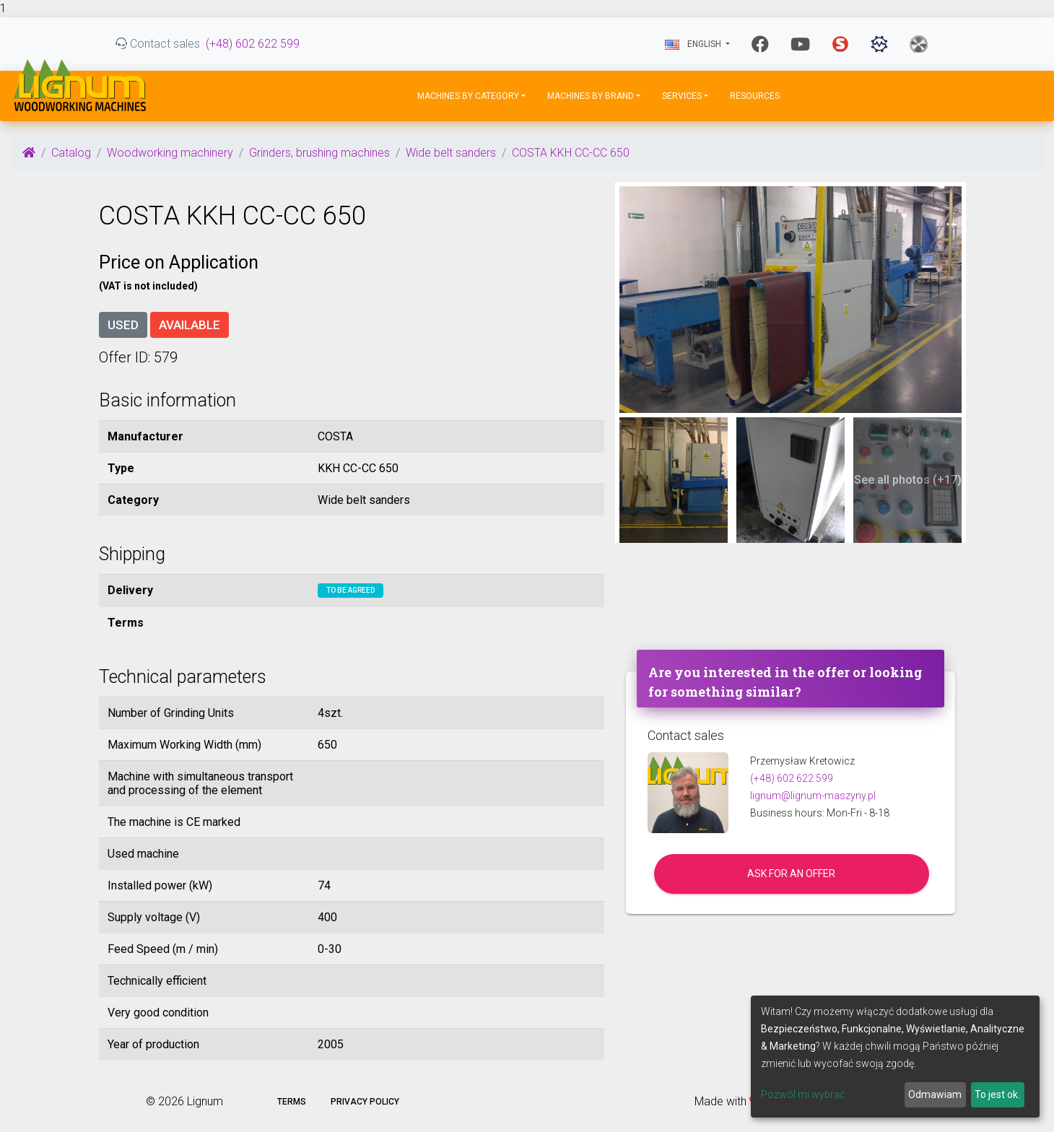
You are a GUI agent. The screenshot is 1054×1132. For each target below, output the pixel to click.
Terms (291, 1102)
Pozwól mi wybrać (803, 1094)
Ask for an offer (791, 873)
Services (682, 96)
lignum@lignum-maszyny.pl (813, 795)
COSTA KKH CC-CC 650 (571, 153)
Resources (755, 96)
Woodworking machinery (170, 153)
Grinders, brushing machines (319, 153)
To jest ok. (997, 1094)
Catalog (71, 153)
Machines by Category (468, 96)
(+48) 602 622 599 (253, 44)
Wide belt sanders (451, 153)
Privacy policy (365, 1102)
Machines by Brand (590, 96)
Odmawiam (935, 1094)
